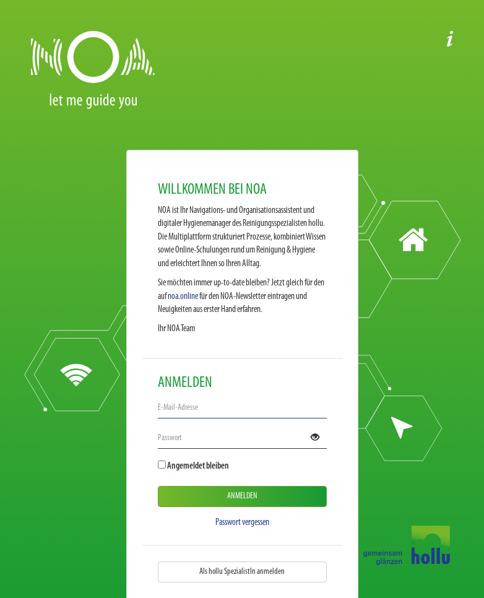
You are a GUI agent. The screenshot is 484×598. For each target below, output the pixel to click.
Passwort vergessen (242, 522)
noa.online (183, 296)
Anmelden (242, 496)
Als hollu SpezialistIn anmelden (242, 571)
